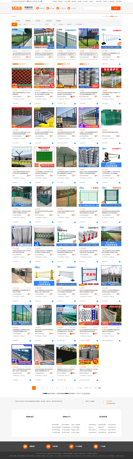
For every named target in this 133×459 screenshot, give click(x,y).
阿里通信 (89, 456)
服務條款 (70, 453)
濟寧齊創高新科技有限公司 (85, 333)
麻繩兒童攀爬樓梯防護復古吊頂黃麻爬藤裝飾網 (21, 93)
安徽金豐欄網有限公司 (67, 424)
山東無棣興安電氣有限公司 (107, 96)
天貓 (47, 456)
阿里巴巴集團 (12, 456)
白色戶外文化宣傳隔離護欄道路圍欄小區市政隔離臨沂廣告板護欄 (66, 291)
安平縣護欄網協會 (66, 427)
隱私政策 (76, 453)
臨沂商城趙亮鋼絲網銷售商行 (85, 136)
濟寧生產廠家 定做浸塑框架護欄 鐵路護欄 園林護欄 (44, 330)
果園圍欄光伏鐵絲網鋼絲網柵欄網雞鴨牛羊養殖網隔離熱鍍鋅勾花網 (88, 93)
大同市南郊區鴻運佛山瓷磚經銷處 (106, 430)
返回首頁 (78, 393)
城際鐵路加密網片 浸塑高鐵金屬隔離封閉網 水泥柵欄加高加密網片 (22, 212)
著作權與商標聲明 (56, 453)
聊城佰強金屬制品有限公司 (85, 373)
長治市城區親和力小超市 (114, 424)
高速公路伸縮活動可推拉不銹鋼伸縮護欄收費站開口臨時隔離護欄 (88, 251)
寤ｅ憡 (29, 55)
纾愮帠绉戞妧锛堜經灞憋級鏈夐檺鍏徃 (40, 57)
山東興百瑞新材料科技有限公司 (18, 215)
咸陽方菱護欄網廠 (56, 427)
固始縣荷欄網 (55, 424)
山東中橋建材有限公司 (85, 96)
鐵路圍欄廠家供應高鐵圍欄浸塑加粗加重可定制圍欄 (21, 291)
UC (96, 456)
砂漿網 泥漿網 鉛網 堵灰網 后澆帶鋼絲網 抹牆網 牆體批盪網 (21, 251)
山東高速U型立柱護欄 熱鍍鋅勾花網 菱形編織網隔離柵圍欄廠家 (21, 133)
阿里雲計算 (78, 456)
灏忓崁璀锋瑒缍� (17, 59)
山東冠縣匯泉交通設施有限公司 (62, 333)
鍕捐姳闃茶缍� (93, 59)
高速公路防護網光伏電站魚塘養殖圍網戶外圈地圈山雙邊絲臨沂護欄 (111, 251)
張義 (14, 175)
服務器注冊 (101, 427)
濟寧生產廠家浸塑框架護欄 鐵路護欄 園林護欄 (44, 212)
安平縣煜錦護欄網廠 (76, 427)
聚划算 (51, 456)
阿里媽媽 (68, 456)
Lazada (121, 456)
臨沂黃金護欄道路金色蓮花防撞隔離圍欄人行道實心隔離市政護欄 (44, 291)
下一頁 (79, 388)
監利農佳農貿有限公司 (94, 432)
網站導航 (95, 453)
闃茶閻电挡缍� (61, 59)
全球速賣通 (37, 456)
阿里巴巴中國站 (30, 456)
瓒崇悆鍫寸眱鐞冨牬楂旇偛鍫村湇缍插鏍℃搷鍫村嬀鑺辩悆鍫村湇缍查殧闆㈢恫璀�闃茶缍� (89, 54)
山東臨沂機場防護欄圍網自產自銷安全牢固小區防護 (66, 212)
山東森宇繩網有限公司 (18, 96)
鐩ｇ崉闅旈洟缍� (70, 59)
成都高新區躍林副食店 (103, 424)
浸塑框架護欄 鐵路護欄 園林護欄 (110, 132)
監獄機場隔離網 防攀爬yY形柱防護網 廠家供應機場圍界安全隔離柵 (66, 172)
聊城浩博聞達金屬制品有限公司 (18, 373)
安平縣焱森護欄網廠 (67, 430)
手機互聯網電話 (92, 424)
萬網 (93, 456)
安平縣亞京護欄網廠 (76, 432)
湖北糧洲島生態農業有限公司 (115, 427)
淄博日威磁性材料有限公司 (105, 432)
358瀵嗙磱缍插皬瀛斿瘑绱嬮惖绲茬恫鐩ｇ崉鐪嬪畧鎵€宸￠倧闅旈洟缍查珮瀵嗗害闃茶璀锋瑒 (66, 54)
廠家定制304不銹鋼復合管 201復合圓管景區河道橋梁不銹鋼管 (89, 370)
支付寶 (100, 456)
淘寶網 (43, 456)
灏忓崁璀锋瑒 (25, 59)
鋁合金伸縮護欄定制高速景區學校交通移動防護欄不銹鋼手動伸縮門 (88, 330)
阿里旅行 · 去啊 (61, 456)
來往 (104, 456)
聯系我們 (89, 453)
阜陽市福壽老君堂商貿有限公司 (115, 430)
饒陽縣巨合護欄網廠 (76, 430)
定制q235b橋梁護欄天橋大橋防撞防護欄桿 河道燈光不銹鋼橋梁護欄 (22, 370)
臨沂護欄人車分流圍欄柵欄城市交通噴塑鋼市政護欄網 (111, 54)
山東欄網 (92, 401)
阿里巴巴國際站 (21, 456)
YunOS (83, 456)
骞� (29, 57)
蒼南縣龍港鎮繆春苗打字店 (114, 432)
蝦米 (73, 456)
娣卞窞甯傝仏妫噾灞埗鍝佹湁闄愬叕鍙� (18, 57)
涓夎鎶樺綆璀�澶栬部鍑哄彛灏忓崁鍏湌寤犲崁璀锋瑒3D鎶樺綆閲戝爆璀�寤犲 (22, 54)
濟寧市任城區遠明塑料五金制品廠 (107, 136)
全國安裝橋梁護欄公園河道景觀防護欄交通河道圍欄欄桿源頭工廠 (44, 370)
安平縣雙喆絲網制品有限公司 (62, 175)
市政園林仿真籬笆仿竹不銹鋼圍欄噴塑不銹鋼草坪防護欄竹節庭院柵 (44, 251)
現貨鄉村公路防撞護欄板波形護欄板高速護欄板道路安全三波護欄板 (66, 330)
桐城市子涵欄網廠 (75, 424)
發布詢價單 (109, 401)
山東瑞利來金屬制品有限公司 (40, 175)
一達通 (117, 456)
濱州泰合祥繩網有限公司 (62, 373)
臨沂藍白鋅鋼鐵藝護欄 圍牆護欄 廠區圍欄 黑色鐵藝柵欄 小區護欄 (89, 291)
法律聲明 (65, 453)
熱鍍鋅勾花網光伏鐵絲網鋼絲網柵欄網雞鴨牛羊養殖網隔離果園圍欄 (88, 172)
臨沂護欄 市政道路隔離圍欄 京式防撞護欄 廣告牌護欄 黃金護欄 (44, 133)
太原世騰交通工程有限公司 (62, 136)
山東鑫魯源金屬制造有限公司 (40, 373)
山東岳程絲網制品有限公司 (107, 57)
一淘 (55, 456)
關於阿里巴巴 (82, 453)
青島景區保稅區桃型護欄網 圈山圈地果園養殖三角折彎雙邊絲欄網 (66, 93)
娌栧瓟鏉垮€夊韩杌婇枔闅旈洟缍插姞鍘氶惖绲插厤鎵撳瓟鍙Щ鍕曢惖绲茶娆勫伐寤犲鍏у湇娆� (44, 54)
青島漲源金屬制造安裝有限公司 (62, 96)
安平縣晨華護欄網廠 (57, 430)
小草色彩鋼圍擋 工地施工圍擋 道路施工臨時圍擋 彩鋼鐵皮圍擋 (44, 172)
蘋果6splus (91, 427)
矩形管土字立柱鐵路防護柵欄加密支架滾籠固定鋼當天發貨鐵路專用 (111, 291)
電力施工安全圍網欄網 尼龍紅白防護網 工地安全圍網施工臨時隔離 (44, 93)
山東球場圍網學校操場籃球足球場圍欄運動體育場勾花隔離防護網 (66, 133)
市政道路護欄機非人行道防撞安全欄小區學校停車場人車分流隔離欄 (111, 172)
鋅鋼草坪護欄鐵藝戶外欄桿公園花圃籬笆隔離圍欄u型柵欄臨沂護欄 (66, 251)
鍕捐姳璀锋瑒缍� (84, 59)
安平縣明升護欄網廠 (57, 432)
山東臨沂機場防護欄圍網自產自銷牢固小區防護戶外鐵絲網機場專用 (21, 172)
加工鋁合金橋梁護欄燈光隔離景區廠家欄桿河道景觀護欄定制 (111, 330)
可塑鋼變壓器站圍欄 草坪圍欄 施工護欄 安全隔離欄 (111, 93)
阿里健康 (112, 456)
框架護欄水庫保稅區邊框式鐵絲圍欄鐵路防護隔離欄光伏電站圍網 (88, 212)
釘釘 (107, 456)
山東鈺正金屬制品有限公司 (107, 333)
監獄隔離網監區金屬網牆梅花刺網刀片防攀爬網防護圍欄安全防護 (21, 330)
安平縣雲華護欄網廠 (67, 432)
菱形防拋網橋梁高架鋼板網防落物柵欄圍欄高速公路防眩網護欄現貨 (111, 212)
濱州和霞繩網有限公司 (40, 96)
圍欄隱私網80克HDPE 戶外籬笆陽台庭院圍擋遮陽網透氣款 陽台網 (66, 370)
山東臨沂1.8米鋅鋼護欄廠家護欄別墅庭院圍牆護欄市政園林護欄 (89, 133)
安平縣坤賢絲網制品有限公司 (18, 136)
